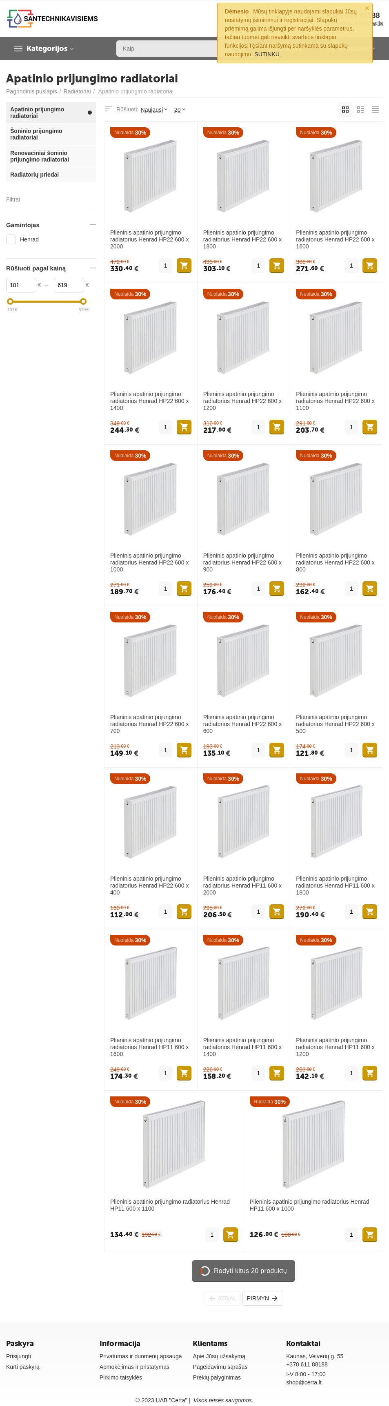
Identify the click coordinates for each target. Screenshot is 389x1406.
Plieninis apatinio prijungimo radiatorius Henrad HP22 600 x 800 (335, 562)
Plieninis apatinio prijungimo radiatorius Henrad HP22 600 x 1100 (335, 401)
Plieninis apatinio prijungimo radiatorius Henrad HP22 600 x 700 (149, 724)
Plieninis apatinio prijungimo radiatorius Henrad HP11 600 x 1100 (170, 1205)
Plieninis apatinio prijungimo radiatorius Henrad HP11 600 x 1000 (309, 1205)
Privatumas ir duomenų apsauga (141, 1356)
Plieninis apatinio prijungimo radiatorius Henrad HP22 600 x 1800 (242, 239)
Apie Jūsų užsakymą (219, 1356)
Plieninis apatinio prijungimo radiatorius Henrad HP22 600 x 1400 (149, 401)
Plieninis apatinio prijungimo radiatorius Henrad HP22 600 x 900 (242, 562)
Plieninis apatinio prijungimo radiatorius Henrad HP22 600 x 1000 (149, 562)
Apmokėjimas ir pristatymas (134, 1367)
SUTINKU (267, 54)
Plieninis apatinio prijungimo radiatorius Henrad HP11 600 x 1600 (149, 1047)
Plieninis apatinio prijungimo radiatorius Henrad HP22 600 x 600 (242, 724)
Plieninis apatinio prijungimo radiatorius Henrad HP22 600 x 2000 (149, 239)
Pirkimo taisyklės (121, 1377)
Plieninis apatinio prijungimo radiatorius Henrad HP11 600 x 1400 (242, 1047)
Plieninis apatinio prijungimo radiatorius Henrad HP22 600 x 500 (335, 724)
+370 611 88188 (307, 1364)
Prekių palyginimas (217, 1377)
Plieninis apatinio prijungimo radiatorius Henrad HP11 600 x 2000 (242, 885)
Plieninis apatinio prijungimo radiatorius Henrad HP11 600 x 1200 (335, 1047)
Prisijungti (18, 1356)
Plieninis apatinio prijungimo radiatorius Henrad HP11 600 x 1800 (335, 885)
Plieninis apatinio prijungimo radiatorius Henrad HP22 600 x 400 (149, 885)
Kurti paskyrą (23, 1367)
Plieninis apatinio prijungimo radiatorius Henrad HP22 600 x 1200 (242, 401)
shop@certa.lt (304, 1382)
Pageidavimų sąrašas (220, 1367)
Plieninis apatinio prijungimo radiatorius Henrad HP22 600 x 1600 (335, 239)
